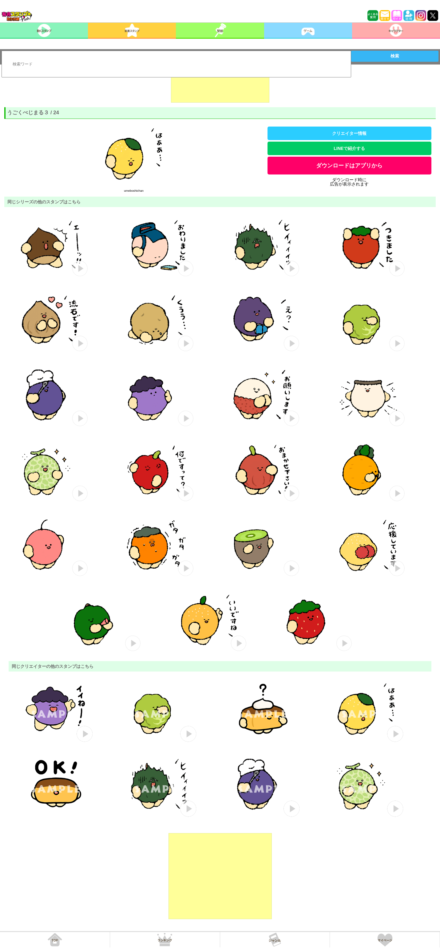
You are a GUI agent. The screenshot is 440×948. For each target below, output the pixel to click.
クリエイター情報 (349, 133)
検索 (394, 55)
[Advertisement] (220, 87)
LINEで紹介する (349, 148)
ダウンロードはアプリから (349, 166)
